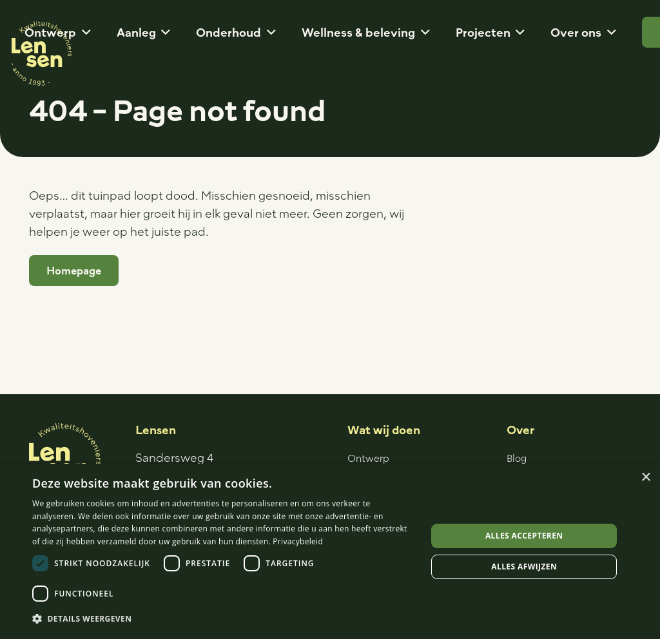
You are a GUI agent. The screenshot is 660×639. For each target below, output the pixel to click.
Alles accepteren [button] (524, 535)
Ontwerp (368, 458)
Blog (517, 458)
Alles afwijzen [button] (524, 566)
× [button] (645, 477)
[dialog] (330, 551)
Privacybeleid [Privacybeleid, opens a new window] (298, 541)
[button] (83, 32)
